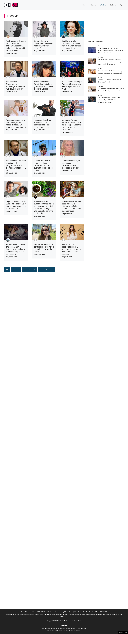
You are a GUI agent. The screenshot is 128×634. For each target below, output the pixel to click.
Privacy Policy (68, 631)
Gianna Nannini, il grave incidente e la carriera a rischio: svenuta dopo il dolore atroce (43, 165)
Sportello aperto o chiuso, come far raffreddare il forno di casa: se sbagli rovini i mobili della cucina (110, 62)
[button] (121, 5)
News (84, 5)
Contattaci (77, 621)
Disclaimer (77, 631)
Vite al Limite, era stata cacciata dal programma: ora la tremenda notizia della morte (16, 165)
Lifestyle (103, 5)
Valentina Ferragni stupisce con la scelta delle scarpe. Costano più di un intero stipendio (71, 125)
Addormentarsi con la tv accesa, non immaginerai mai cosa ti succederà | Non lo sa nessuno (16, 249)
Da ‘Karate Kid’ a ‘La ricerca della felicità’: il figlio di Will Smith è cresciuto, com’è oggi (109, 100)
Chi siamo (50, 631)
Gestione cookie (123, 632)
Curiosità (113, 5)
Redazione (58, 631)
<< (7, 270)
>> (52, 270)
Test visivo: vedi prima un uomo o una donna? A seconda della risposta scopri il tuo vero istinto (16, 46)
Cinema (93, 5)
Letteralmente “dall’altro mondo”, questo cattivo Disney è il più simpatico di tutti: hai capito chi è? (111, 51)
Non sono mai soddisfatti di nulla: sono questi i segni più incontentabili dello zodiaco (71, 249)
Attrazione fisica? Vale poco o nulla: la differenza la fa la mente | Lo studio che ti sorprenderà (71, 206)
